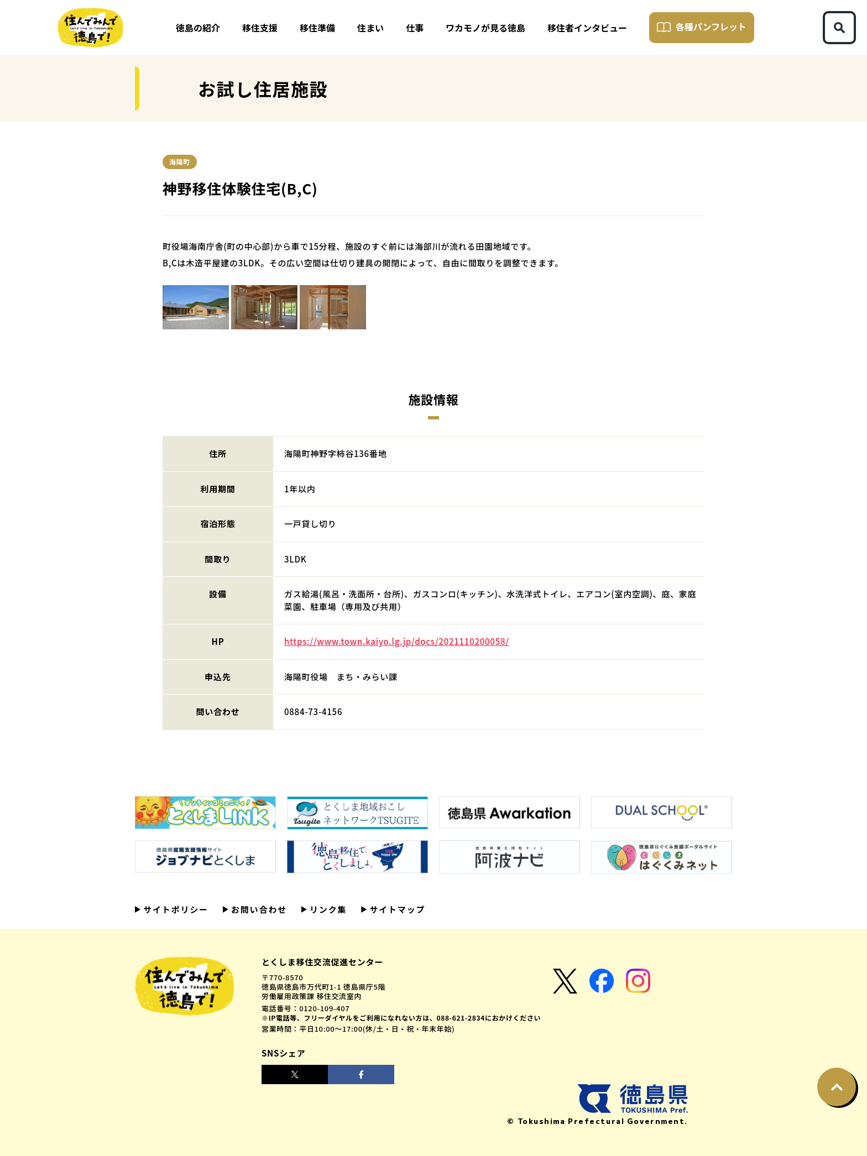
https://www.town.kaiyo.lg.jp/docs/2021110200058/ (396, 641)
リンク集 (327, 909)
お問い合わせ (257, 909)
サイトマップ (396, 909)
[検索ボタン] (839, 27)
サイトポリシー (174, 909)
